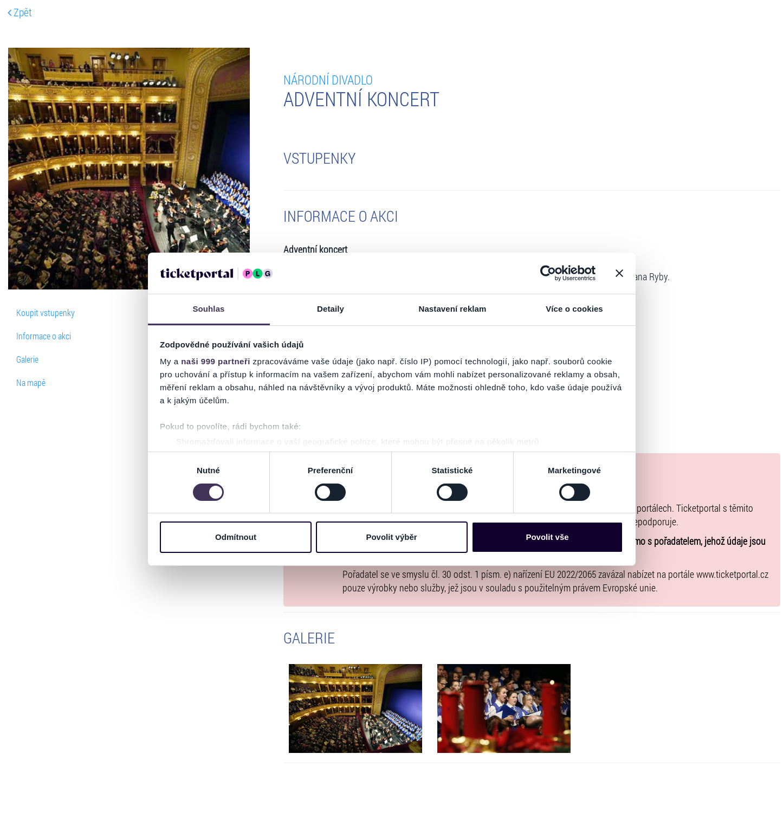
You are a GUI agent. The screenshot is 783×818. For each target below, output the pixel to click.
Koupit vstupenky (45, 312)
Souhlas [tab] (208, 308)
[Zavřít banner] (619, 273)
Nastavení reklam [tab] (452, 308)
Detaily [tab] (330, 308)
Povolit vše (547, 537)
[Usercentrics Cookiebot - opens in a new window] (548, 273)
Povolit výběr (391, 537)
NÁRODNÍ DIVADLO (328, 79)
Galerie (27, 359)
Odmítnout (235, 537)
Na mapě (31, 382)
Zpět (20, 12)
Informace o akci (43, 336)
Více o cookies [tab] (574, 308)
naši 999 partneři (215, 361)
